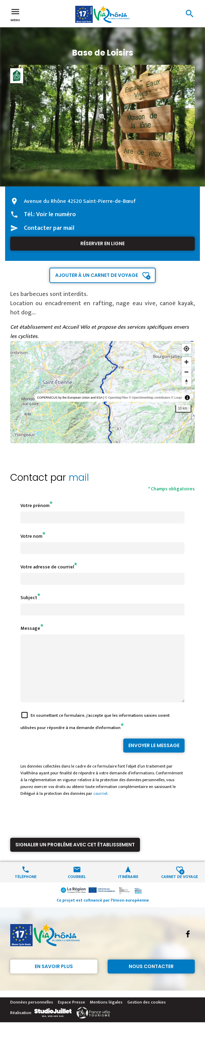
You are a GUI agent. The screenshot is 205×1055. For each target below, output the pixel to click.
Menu (15, 14)
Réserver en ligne (102, 243)
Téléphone (25, 888)
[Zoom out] (186, 372)
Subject (28, 597)
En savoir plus (54, 978)
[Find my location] (186, 349)
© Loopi (176, 397)
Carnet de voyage (179, 888)
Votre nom (31, 536)
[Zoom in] (186, 362)
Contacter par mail (49, 228)
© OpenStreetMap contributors (149, 397)
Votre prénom (34, 505)
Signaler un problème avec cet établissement (75, 856)
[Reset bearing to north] (186, 382)
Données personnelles (31, 1014)
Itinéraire (128, 888)
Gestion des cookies (146, 1014)
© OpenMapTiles (116, 397)
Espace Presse (71, 1014)
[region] (102, 392)
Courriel (77, 888)
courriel (100, 805)
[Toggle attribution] (187, 397)
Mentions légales (106, 1014)
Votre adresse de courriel (47, 567)
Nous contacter (151, 978)
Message (30, 628)
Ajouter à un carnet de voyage (96, 275)
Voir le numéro (56, 214)
